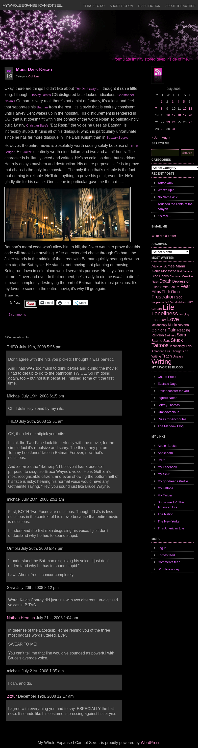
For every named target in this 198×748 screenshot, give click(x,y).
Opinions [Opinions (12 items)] (159, 330)
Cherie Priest (167, 377)
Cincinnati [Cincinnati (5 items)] (175, 276)
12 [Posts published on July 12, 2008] (184, 108)
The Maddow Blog (171, 426)
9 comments (17, 314)
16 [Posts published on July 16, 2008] (168, 115)
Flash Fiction (149, 6)
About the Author (180, 6)
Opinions (33, 76)
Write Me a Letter (163, 236)
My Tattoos (165, 488)
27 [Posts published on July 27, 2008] (190, 122)
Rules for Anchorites (172, 419)
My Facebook (167, 467)
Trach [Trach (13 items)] (167, 356)
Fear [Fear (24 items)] (185, 286)
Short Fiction (121, 6)
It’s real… (164, 216)
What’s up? (166, 190)
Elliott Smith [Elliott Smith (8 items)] (160, 287)
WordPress (150, 743)
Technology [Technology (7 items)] (177, 346)
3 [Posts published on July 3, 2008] (172, 101)
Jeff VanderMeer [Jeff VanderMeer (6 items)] (175, 302)
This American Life (171, 528)
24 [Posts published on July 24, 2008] (173, 122)
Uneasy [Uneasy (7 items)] (178, 356)
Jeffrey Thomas (169, 405)
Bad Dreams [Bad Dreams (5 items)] (184, 271)
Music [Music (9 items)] (172, 325)
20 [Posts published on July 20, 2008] (190, 115)
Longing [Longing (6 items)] (184, 314)
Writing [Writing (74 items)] (161, 361)
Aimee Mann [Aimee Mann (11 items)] (174, 266)
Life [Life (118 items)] (168, 307)
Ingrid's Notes (167, 398)
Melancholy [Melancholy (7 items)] (159, 325)
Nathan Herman (21, 618)
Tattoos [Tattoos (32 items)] (160, 345)
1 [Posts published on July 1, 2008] (161, 101)
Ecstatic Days (167, 384)
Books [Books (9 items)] (164, 276)
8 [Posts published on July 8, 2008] (161, 108)
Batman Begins (117, 137)
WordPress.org (168, 569)
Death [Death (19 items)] (165, 281)
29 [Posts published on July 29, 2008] (162, 129)
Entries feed (166, 555)
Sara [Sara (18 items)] (181, 334)
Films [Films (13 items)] (156, 292)
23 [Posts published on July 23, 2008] (168, 122)
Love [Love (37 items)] (173, 319)
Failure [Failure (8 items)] (174, 287)
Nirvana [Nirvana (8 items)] (183, 325)
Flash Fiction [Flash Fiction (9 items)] (171, 292)
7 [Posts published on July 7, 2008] (156, 108)
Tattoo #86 (165, 183)
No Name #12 (167, 197)
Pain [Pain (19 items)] (171, 329)
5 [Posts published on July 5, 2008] (184, 101)
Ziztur (12, 696)
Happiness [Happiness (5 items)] (157, 302)
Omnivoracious (168, 412)
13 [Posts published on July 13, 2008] (190, 108)
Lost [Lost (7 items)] (163, 320)
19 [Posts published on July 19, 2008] (184, 115)
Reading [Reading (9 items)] (183, 330)
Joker (27, 152)
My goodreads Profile (173, 481)
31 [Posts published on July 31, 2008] (173, 129)
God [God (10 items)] (179, 297)
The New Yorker (169, 521)
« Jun (155, 137)
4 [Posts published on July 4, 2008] (178, 101)
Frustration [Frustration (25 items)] (163, 296)
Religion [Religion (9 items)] (157, 335)
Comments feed (169, 562)
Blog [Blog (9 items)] (154, 276)
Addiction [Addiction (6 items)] (157, 266)
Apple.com (165, 453)
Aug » (166, 137)
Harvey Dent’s (41, 95)
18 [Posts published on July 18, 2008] (179, 115)
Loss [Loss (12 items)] (155, 320)
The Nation (165, 514)
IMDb (161, 460)
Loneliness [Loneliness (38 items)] (164, 313)
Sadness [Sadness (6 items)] (170, 335)
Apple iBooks (167, 446)
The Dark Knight (86, 89)
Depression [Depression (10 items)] (181, 281)
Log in (162, 548)
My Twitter (165, 495)
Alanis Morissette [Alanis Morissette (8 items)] (163, 271)
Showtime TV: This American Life (171, 504)
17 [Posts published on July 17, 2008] (173, 115)
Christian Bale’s (37, 125)
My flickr (164, 474)
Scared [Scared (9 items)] (156, 341)
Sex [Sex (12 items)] (166, 340)
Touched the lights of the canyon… (175, 206)
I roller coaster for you (173, 391)
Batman (42, 107)
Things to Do (93, 6)
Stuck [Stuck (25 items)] (177, 340)
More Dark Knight (34, 69)
